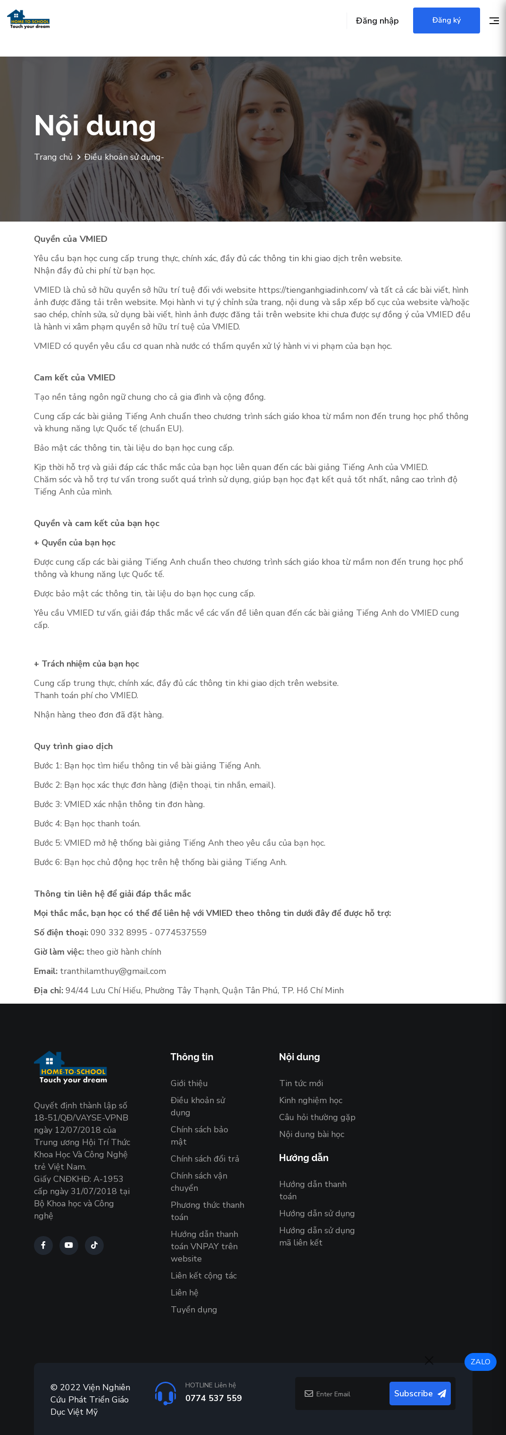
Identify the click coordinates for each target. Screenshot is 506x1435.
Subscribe (420, 1393)
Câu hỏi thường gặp (317, 1117)
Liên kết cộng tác (204, 1275)
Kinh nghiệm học (310, 1100)
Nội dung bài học (311, 1134)
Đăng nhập (377, 20)
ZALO (480, 1362)
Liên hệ (185, 1292)
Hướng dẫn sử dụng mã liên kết (317, 1236)
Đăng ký (446, 20)
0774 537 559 (213, 1398)
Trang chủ (53, 157)
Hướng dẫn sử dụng (317, 1213)
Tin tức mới (301, 1083)
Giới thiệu (189, 1083)
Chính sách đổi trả (205, 1158)
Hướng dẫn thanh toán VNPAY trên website (204, 1246)
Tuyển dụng (194, 1309)
